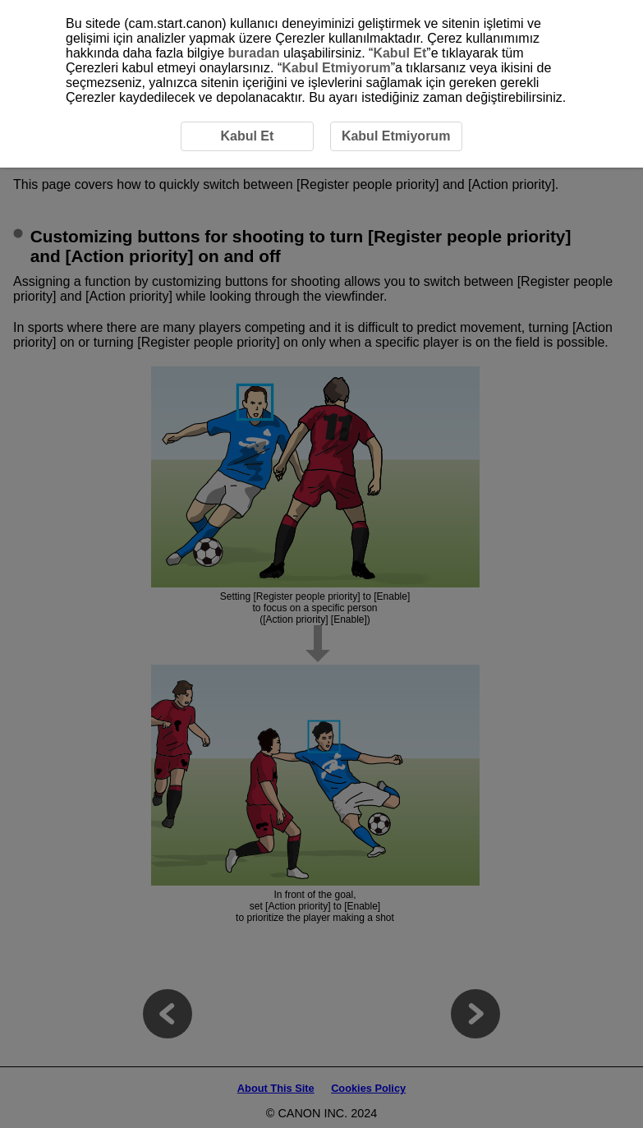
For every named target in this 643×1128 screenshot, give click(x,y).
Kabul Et (399, 53)
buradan (253, 53)
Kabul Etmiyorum (336, 68)
